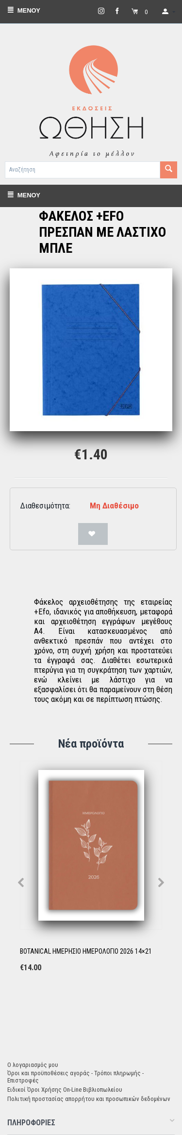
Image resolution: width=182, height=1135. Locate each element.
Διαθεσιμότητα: (45, 505)
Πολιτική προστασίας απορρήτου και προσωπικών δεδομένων (88, 1098)
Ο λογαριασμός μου (32, 1064)
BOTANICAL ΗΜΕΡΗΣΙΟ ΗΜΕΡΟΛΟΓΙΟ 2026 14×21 (86, 951)
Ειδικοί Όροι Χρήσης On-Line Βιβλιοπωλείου (64, 1089)
